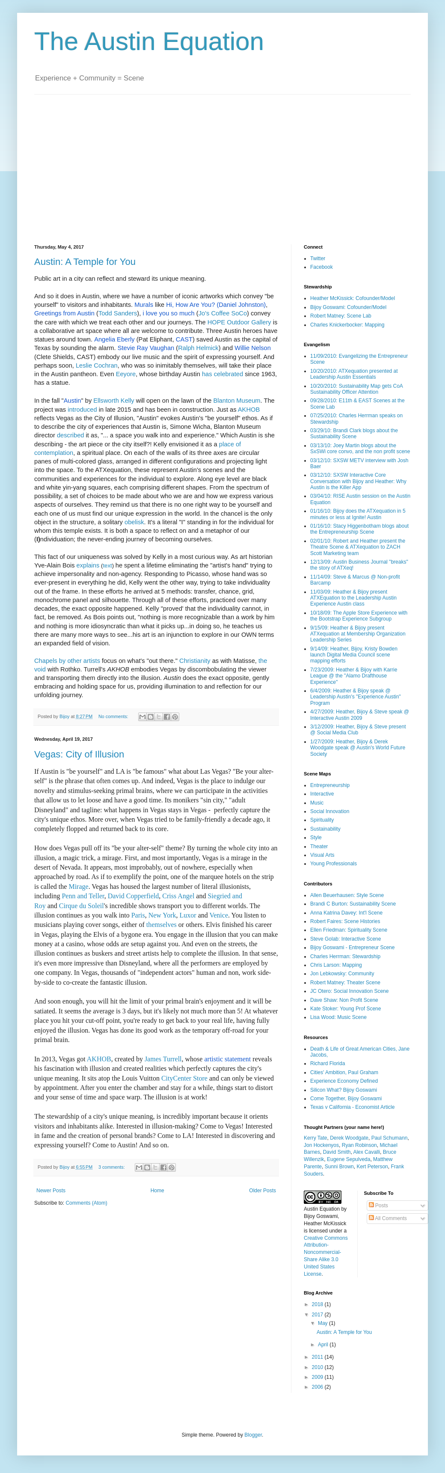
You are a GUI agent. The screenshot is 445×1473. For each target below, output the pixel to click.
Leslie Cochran (97, 365)
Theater (319, 846)
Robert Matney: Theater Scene (345, 983)
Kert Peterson (372, 1167)
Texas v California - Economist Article (352, 1107)
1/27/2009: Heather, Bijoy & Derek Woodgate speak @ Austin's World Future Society (357, 748)
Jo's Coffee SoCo (223, 313)
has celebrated (222, 374)
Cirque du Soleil (81, 905)
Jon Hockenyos (321, 1145)
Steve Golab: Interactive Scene (345, 939)
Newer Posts (50, 1191)
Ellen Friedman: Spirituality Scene (348, 930)
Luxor (188, 915)
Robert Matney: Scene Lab (340, 316)
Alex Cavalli (366, 1152)
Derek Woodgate (349, 1138)
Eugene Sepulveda (348, 1159)
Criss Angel (178, 896)
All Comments (388, 1218)
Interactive (322, 794)
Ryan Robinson (359, 1145)
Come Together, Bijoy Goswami (346, 1099)
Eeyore (126, 374)
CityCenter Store (184, 1078)
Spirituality (322, 820)
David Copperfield (133, 896)
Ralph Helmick (198, 347)
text (107, 565)
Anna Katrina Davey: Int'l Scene (346, 913)
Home (157, 1191)
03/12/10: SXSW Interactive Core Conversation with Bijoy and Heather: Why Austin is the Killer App (358, 481)
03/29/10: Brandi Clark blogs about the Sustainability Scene (354, 434)
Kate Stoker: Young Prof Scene (345, 1009)
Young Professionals (333, 864)
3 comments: (112, 1167)
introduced (82, 409)
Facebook (321, 267)
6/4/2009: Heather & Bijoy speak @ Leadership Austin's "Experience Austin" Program (355, 697)
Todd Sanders (117, 313)
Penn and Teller (83, 896)
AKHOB (249, 409)
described (70, 435)
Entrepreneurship (330, 785)
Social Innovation (329, 811)
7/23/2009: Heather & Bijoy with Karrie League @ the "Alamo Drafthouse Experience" (353, 676)
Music (316, 803)
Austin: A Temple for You (85, 261)
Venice (218, 915)
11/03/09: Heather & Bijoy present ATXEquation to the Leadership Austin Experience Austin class (353, 598)
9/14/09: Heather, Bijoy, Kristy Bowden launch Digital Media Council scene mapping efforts (354, 655)
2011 (318, 1357)
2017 (318, 1315)
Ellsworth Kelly (113, 400)
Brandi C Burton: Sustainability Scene (353, 904)
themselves (161, 924)
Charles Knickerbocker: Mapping (347, 325)
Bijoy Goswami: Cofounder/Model (348, 307)
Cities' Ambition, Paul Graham (344, 1072)
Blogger (253, 1435)
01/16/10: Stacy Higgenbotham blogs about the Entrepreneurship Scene (359, 529)
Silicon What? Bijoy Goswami (343, 1090)
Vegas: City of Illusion (79, 754)
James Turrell (163, 1059)
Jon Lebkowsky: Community (342, 974)
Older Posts (262, 1191)
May (323, 1323)
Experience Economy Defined (344, 1081)
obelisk (134, 522)
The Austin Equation (149, 41)
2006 (318, 1387)
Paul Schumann (389, 1138)
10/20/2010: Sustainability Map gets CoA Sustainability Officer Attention (356, 389)
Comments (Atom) (86, 1203)
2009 (318, 1377)
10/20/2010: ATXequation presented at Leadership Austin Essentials (354, 374)
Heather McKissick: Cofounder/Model (352, 298)
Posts (378, 1206)
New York (162, 915)
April (323, 1345)
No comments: (114, 716)
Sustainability (325, 829)
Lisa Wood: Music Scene (338, 1017)
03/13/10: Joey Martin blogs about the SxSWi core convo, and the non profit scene (360, 448)
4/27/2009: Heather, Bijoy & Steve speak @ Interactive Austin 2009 (359, 715)
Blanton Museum (237, 400)
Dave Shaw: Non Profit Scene (344, 1000)
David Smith (337, 1152)
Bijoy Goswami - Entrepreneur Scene (352, 947)
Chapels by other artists (67, 660)
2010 (318, 1367)
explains (88, 565)
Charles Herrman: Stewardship (345, 956)
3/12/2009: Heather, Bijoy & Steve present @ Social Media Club (358, 730)
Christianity (195, 660)
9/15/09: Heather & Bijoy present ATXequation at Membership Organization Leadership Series (358, 634)
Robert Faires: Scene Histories (345, 921)
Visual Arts (322, 855)
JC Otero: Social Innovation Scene (349, 991)
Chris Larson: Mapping (336, 965)
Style (316, 837)
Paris (138, 915)
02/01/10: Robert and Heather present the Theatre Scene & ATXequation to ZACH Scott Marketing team (357, 547)
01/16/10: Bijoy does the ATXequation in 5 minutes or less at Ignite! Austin (358, 514)
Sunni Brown (339, 1167)
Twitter (317, 258)
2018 (318, 1304)
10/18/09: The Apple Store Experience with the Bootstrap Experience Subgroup (358, 616)
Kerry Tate (315, 1138)
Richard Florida (327, 1063)
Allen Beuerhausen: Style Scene (347, 895)
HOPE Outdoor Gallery (239, 322)
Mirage (78, 886)
